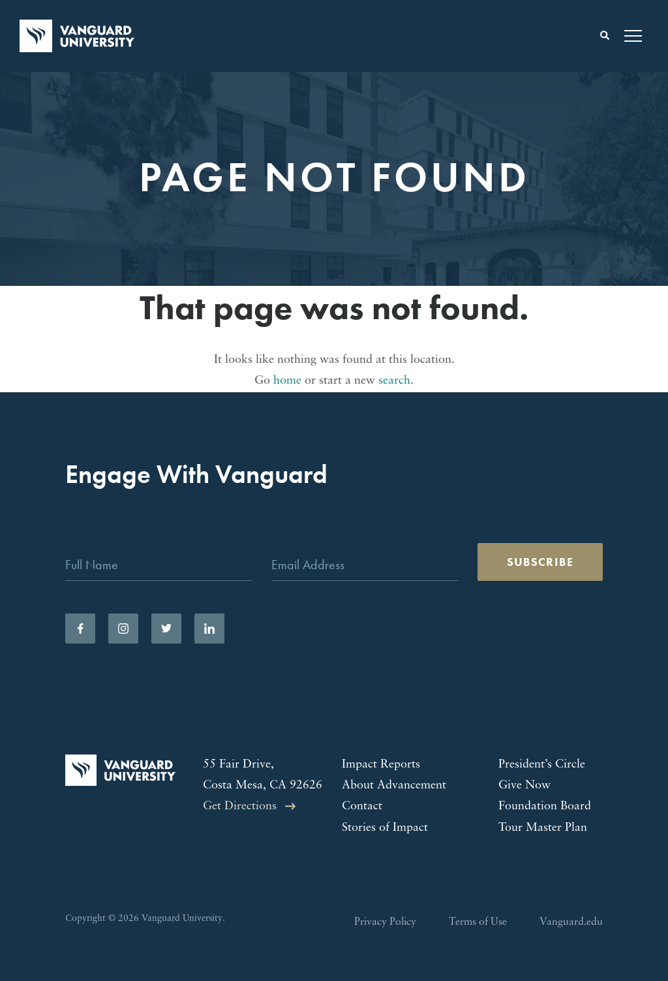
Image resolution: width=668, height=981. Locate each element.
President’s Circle (541, 764)
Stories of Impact (385, 828)
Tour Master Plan (542, 828)
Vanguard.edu (571, 922)
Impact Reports (381, 764)
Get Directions (240, 806)
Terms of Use (478, 922)
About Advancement (394, 785)
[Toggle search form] (604, 36)
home (287, 381)
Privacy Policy (385, 922)
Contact (362, 806)
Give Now (524, 785)
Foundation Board (544, 806)
